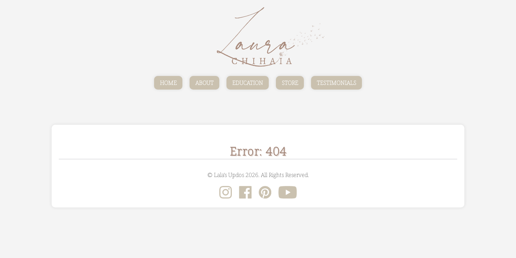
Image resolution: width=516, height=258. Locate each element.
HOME (168, 83)
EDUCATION (247, 83)
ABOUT (204, 83)
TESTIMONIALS (336, 83)
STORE (290, 83)
